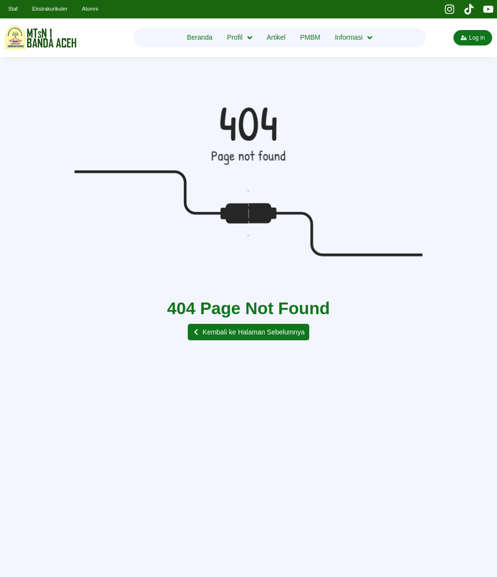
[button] (249, 332)
